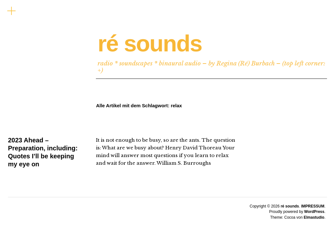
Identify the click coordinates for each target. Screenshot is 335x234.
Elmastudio (314, 217)
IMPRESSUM (312, 206)
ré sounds (149, 43)
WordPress (314, 211)
